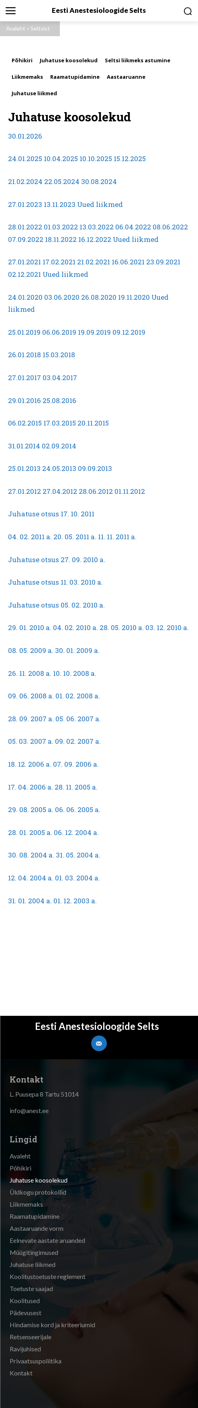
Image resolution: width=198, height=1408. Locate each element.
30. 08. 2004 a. (31, 855)
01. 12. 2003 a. (75, 900)
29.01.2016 (24, 400)
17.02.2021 (59, 261)
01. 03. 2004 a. (77, 877)
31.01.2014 (24, 445)
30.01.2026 (25, 136)
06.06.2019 (59, 332)
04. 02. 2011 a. (30, 536)
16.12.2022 (94, 239)
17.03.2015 (59, 423)
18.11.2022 (61, 239)
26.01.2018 (24, 354)
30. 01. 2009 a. (77, 650)
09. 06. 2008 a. (31, 695)
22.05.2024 (62, 181)
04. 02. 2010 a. (75, 627)
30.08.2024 (99, 181)
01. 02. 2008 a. (77, 695)
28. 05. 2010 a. (122, 627)
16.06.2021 (128, 261)
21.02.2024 (25, 181)
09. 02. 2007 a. (78, 741)
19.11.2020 (134, 297)
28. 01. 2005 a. (30, 832)
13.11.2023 (60, 204)
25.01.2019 (24, 332)
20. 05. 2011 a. (74, 536)
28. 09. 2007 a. (31, 718)
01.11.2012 (129, 491)
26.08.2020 (98, 297)
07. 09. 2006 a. (76, 764)
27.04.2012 (60, 491)
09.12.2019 (128, 332)
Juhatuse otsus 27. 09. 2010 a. (56, 559)
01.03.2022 (61, 226)
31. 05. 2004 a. (78, 855)
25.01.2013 (24, 468)
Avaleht (15, 28)
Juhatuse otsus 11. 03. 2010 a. (55, 582)
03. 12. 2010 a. (167, 627)
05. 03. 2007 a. (30, 741)
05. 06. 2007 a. (78, 718)
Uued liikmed (100, 204)
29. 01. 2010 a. (29, 627)
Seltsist (40, 28)
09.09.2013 (95, 468)
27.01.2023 (25, 204)
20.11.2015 (93, 423)
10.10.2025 (96, 158)
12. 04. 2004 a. (30, 877)
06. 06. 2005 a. (77, 809)
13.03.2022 (97, 226)
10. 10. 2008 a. (74, 673)
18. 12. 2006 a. (29, 764)
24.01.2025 (25, 158)
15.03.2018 (59, 354)
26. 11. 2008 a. (29, 673)
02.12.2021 (24, 274)
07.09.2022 (25, 239)
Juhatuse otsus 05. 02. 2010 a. (56, 605)
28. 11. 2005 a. (76, 787)
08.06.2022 (170, 226)
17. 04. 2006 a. (30, 787)
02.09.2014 (59, 445)
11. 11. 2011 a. (117, 536)
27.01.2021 (24, 261)
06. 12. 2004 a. (76, 832)
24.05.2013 (59, 468)
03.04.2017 (60, 377)
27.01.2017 (24, 377)
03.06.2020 (62, 297)
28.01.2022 (25, 226)
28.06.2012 (96, 491)
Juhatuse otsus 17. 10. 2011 (51, 513)
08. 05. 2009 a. (30, 650)
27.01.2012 (24, 491)
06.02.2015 (25, 423)
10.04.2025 (61, 158)
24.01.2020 (25, 297)
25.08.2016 (59, 400)
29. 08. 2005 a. (30, 809)
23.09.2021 (163, 261)
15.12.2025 (130, 158)
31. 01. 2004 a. (30, 900)
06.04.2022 (133, 226)
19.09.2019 (94, 332)
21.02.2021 (93, 261)
